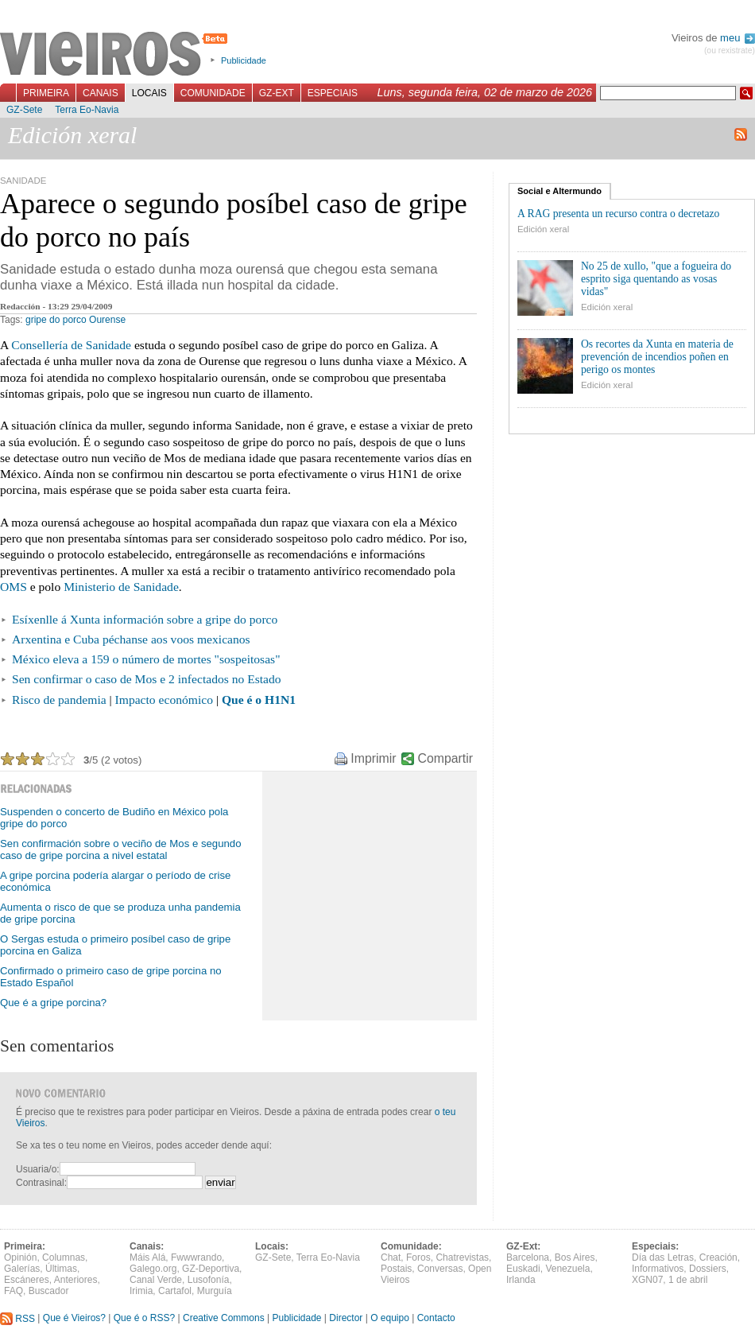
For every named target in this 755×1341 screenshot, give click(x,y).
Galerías (22, 1268)
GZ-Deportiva (210, 1268)
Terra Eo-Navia (86, 109)
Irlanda (521, 1279)
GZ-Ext (276, 93)
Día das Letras (663, 1257)
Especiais (333, 93)
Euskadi (523, 1268)
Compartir (445, 758)
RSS (17, 1318)
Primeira (46, 93)
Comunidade (213, 93)
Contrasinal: (41, 1182)
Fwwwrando (196, 1257)
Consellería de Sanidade (71, 345)
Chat (391, 1257)
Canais (100, 93)
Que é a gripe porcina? (53, 1003)
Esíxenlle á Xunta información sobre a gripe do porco (144, 619)
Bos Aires (575, 1257)
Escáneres (26, 1279)
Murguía (214, 1290)
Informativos (657, 1268)
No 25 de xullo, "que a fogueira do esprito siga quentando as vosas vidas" (656, 278)
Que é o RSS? (144, 1318)
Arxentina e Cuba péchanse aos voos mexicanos (131, 639)
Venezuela (567, 1268)
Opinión (20, 1257)
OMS (13, 586)
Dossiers (707, 1268)
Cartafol (175, 1290)
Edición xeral (543, 229)
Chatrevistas (462, 1257)
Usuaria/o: (38, 1169)
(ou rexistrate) (729, 50)
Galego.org (153, 1268)
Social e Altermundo (559, 191)
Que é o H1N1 (259, 699)
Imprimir (373, 758)
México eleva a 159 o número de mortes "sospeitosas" (146, 659)
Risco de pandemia (59, 699)
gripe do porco (56, 319)
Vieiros (116, 55)
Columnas (63, 1257)
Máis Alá (147, 1257)
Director (345, 1318)
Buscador (49, 1290)
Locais (149, 93)
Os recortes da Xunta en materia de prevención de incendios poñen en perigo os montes (657, 356)
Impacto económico (164, 699)
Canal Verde (156, 1279)
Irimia (141, 1290)
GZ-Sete (24, 109)
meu (737, 38)
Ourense (107, 319)
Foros (418, 1257)
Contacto (436, 1318)
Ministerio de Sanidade (121, 586)
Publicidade (243, 60)
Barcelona (527, 1257)
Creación (718, 1257)
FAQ (13, 1290)
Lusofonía (209, 1279)
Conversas (440, 1268)
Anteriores (76, 1279)
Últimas (61, 1268)
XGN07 (647, 1279)
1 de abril (687, 1279)
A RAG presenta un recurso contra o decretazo (618, 214)
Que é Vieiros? (74, 1318)
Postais (396, 1268)
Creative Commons (224, 1318)
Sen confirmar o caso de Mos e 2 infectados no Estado (146, 679)
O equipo (389, 1318)
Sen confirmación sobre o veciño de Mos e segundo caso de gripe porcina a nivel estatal (121, 849)
